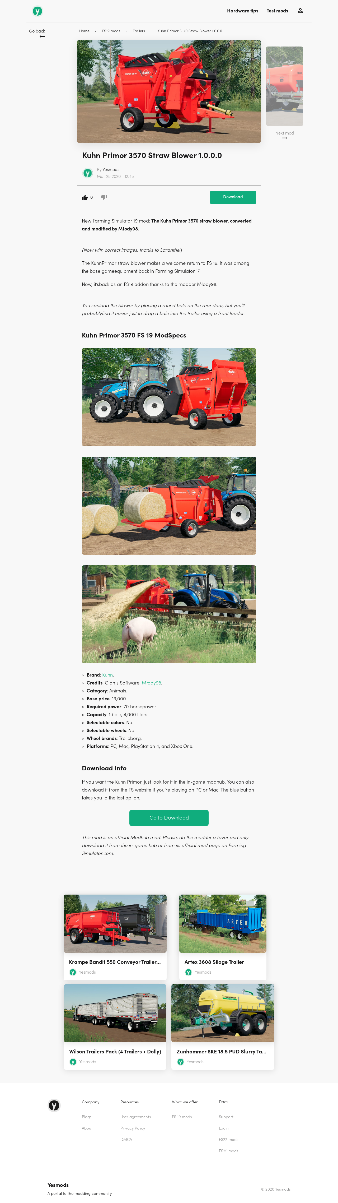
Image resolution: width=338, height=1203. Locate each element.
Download (233, 197)
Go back (37, 31)
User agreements (135, 1117)
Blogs (86, 1117)
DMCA (126, 1139)
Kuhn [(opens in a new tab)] (107, 675)
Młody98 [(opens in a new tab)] (151, 683)
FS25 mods (228, 1151)
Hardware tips (242, 11)
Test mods (277, 11)
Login (224, 1128)
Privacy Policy (132, 1128)
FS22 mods (228, 1139)
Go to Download (169, 818)
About (87, 1128)
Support (226, 1117)
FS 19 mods (182, 1117)
